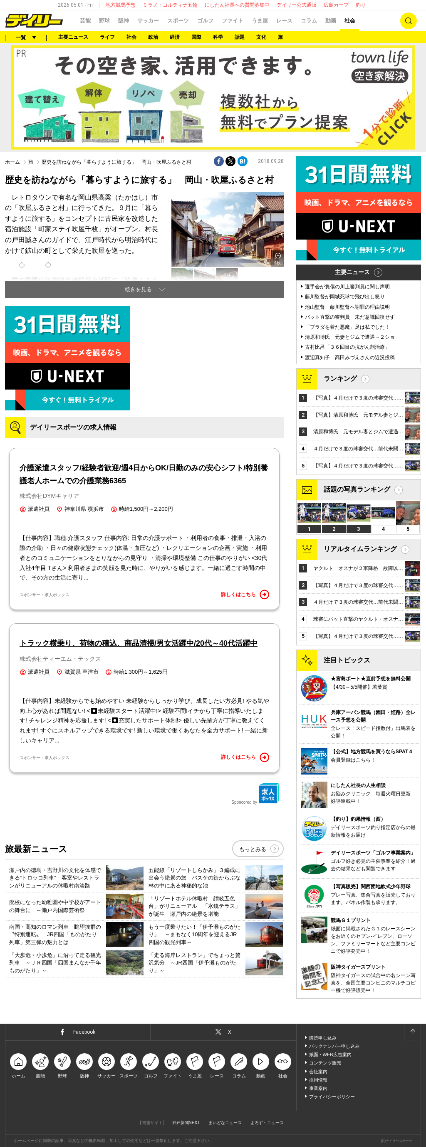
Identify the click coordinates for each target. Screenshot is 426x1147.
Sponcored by (255, 794)
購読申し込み (323, 1037)
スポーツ (178, 20)
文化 (261, 37)
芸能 (85, 20)
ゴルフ (205, 20)
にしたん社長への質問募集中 (237, 5)
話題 (240, 37)
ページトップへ (412, 1032)
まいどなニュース (225, 1122)
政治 (153, 37)
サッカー (148, 20)
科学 (218, 37)
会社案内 (318, 1071)
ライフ (107, 37)
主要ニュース (73, 37)
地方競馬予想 (121, 5)
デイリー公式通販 (297, 5)
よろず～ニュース (267, 1122)
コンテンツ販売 (325, 1062)
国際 (196, 37)
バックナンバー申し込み (334, 1046)
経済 (175, 37)
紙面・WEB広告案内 (330, 1054)
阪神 (123, 20)
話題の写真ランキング (357, 489)
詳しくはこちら (245, 595)
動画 (330, 20)
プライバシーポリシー (332, 1096)
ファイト (232, 20)
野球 (104, 20)
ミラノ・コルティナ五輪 (170, 5)
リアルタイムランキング (360, 548)
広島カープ (336, 5)
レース (284, 20)
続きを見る (138, 289)
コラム (309, 20)
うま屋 (260, 20)
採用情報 (318, 1079)
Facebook (84, 1032)
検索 (408, 20)
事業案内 (318, 1088)
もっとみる (252, 849)
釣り (361, 5)
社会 (349, 20)
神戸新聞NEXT (186, 1122)
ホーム (12, 162)
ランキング (340, 378)
